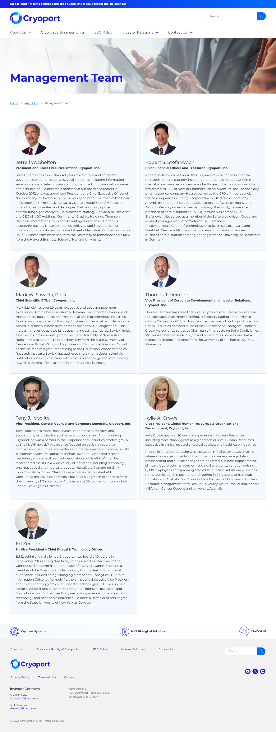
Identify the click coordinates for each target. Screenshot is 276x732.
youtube (248, 671)
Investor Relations (133, 649)
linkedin (262, 671)
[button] (20, 32)
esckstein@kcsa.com (24, 698)
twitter (255, 671)
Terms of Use (47, 677)
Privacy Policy (20, 677)
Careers (69, 677)
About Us (31, 103)
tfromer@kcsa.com (23, 708)
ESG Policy (100, 649)
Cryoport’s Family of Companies (58, 649)
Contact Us (166, 649)
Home (14, 103)
